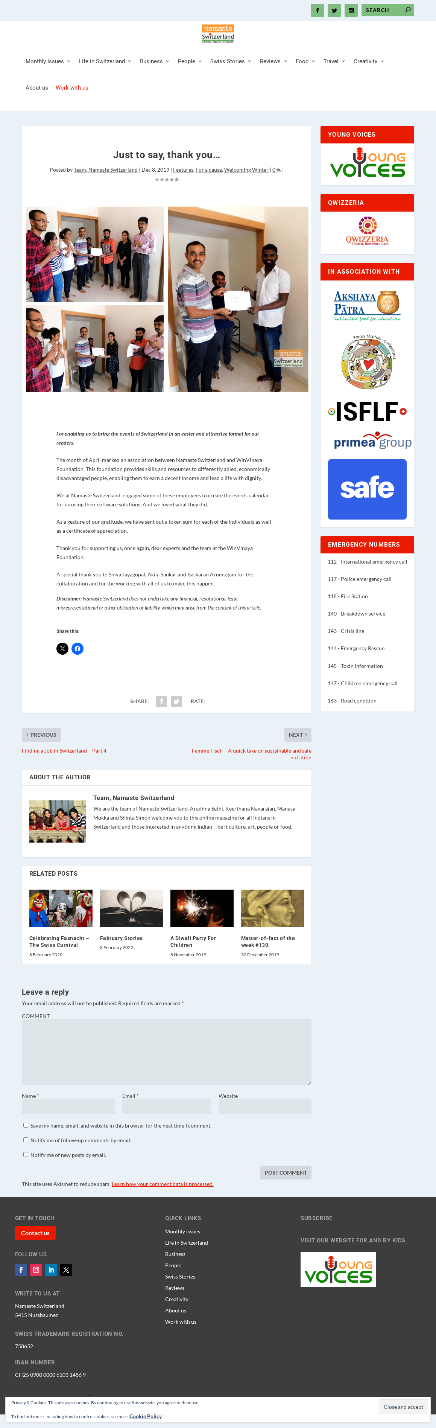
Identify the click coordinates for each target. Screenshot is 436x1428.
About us (37, 107)
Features (183, 188)
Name (30, 1114)
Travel (331, 80)
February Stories (121, 957)
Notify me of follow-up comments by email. (80, 1159)
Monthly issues (182, 1250)
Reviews (270, 80)
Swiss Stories (227, 80)
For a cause (209, 188)
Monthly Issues (45, 80)
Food (302, 80)
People (186, 80)
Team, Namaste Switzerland (106, 188)
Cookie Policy (145, 1416)
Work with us (72, 107)
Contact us (35, 1251)
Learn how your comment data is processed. (163, 1202)
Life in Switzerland (102, 80)
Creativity (365, 80)
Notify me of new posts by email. (68, 1173)
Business (151, 80)
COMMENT (36, 1035)
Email (130, 1114)
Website (228, 1114)
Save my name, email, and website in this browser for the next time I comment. (120, 1144)
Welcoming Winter (246, 188)
